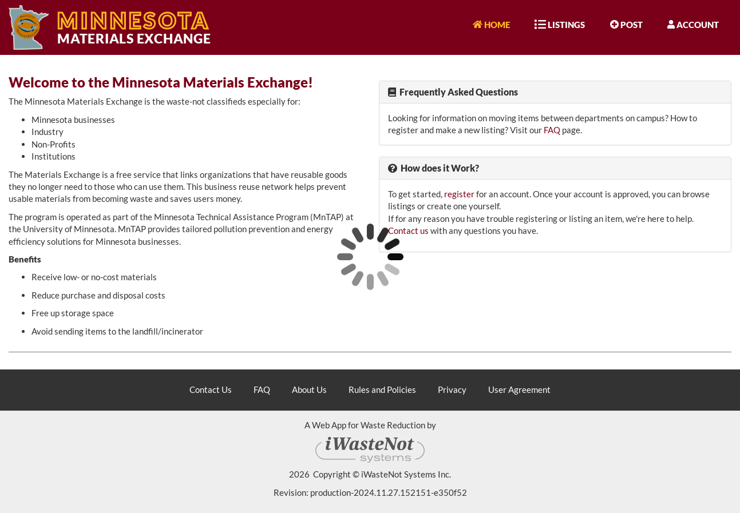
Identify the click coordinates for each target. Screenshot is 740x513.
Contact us (408, 230)
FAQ (552, 130)
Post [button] (626, 24)
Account (693, 24)
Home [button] (491, 24)
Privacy (452, 389)
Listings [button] (560, 24)
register (459, 194)
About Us (309, 389)
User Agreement (519, 389)
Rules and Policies (382, 389)
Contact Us (210, 389)
